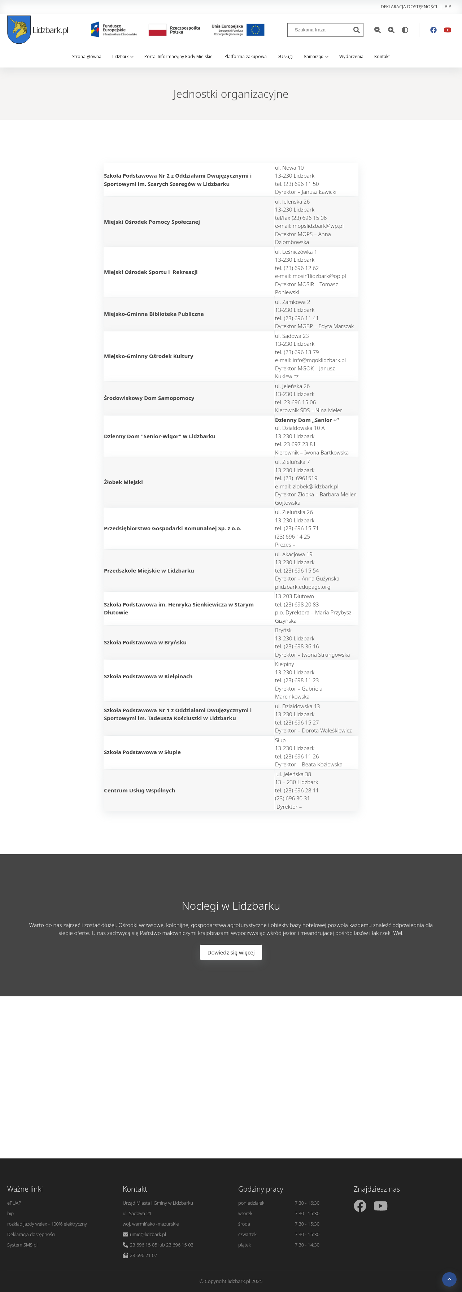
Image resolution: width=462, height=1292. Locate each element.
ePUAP (14, 1203)
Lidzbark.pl (37, 30)
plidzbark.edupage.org (303, 586)
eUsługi (285, 56)
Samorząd (316, 56)
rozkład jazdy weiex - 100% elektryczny (47, 1224)
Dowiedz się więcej (230, 952)
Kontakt (382, 56)
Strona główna (86, 56)
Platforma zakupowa (246, 56)
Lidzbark (123, 56)
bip (448, 7)
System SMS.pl (22, 1244)
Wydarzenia (351, 56)
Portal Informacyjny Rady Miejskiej (179, 56)
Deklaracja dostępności (409, 7)
